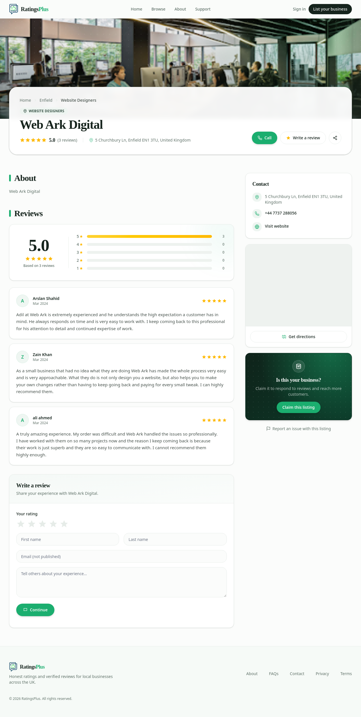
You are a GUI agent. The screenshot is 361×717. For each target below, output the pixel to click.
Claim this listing (298, 407)
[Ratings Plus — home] (28, 9)
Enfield (46, 100)
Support (203, 9)
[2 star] (31, 523)
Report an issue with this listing (298, 428)
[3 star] (42, 523)
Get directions (298, 336)
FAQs (273, 673)
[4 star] (53, 523)
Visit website (277, 226)
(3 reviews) (67, 140)
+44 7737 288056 (281, 213)
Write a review (303, 137)
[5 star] (64, 523)
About (180, 9)
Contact (297, 673)
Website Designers (78, 100)
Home (136, 9)
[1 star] (20, 523)
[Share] (335, 138)
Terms (346, 673)
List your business (330, 9)
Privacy (322, 673)
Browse (158, 9)
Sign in (299, 9)
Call (265, 137)
